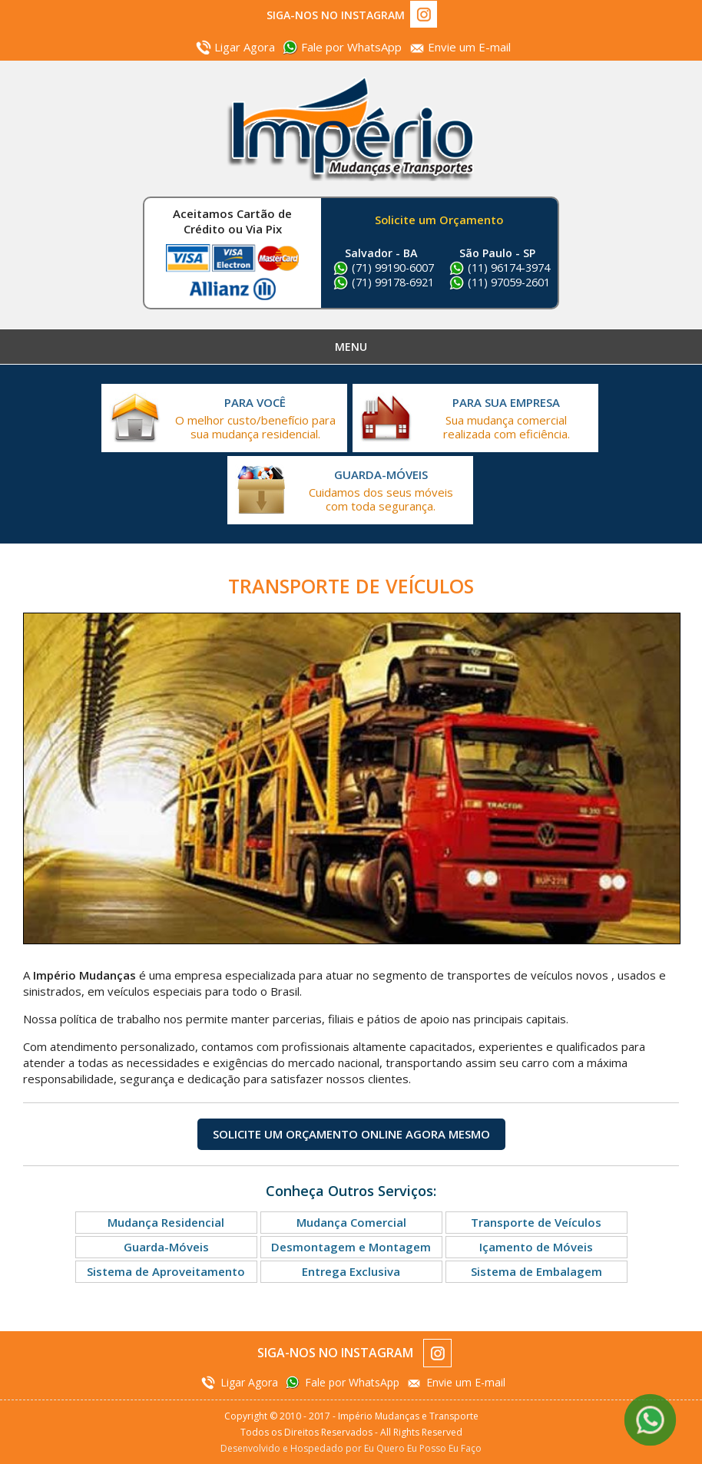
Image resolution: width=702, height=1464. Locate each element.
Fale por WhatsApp (351, 47)
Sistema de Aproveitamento (166, 1271)
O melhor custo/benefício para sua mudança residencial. (255, 418)
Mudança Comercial (351, 1222)
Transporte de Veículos (536, 1222)
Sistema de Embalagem (536, 1271)
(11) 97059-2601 (509, 282)
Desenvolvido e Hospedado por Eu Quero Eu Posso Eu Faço (351, 1448)
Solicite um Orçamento (439, 219)
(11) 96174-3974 (509, 267)
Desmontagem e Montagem (351, 1246)
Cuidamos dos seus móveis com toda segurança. (380, 490)
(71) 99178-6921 (393, 282)
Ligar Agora (244, 47)
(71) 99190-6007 (393, 267)
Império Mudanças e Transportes (351, 128)
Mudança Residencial (166, 1222)
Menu (351, 346)
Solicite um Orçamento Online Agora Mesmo (351, 1134)
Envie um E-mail (469, 47)
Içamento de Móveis (536, 1246)
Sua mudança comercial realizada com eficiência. (506, 418)
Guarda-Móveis (166, 1246)
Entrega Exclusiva (351, 1271)
